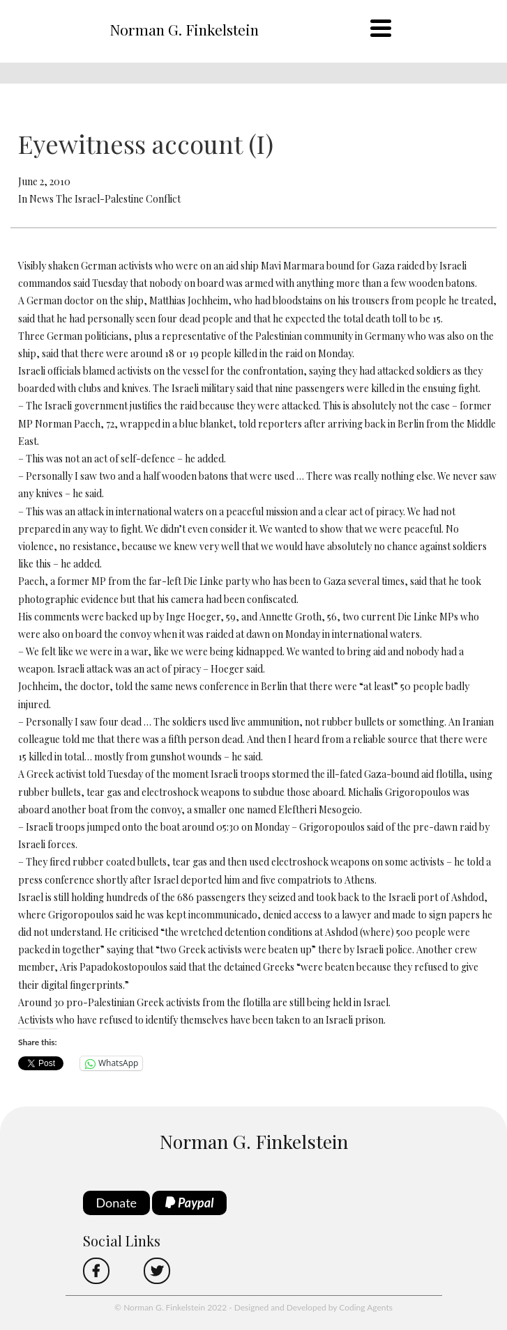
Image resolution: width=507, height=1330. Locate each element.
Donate (116, 1202)
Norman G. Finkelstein (184, 29)
